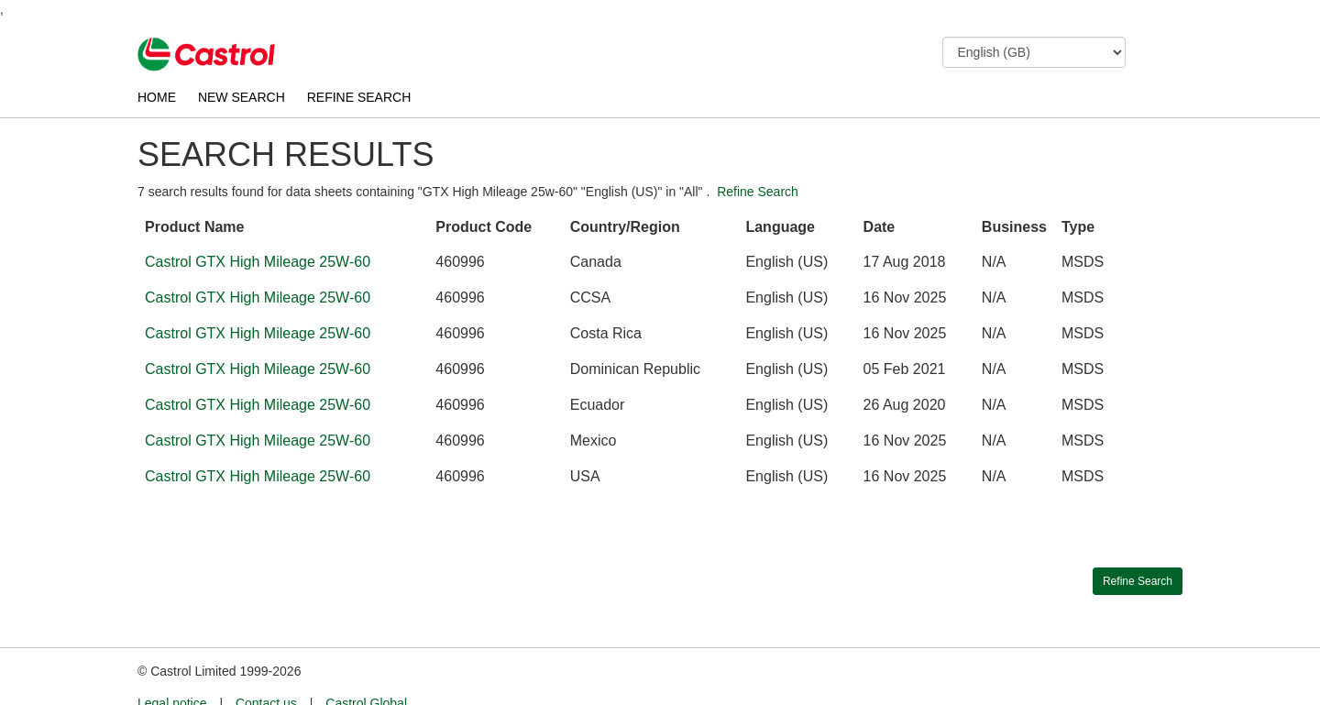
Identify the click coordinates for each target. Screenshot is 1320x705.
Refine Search (757, 191)
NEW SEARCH (241, 97)
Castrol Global (366, 669)
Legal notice (172, 669)
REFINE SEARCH (359, 97)
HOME (157, 97)
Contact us (266, 669)
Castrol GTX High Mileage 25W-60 (257, 262)
